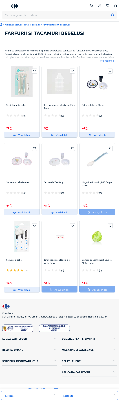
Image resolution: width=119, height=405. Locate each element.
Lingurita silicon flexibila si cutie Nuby (57, 261)
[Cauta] (112, 15)
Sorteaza (68, 395)
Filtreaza (8, 395)
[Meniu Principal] (5, 6)
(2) (26, 270)
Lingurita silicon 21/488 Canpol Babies (97, 184)
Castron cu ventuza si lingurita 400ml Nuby (97, 261)
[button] (115, 6)
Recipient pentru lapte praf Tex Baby (59, 106)
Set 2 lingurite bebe (16, 105)
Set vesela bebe (14, 259)
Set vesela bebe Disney (93, 105)
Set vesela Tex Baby (53, 182)
